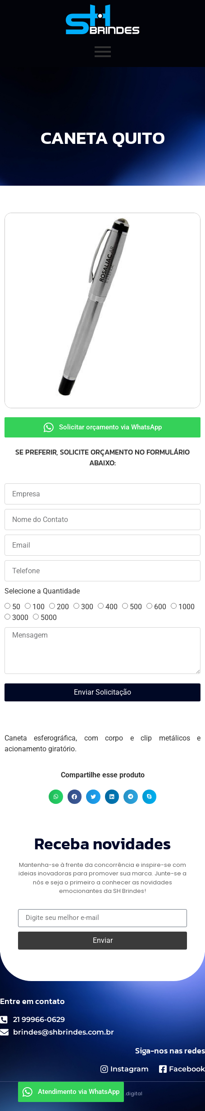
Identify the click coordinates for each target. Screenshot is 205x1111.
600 (160, 606)
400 (111, 606)
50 (16, 606)
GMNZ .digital (125, 1093)
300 (87, 606)
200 (63, 606)
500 (136, 606)
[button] (56, 797)
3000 (20, 617)
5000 (49, 617)
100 (38, 606)
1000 (186, 606)
